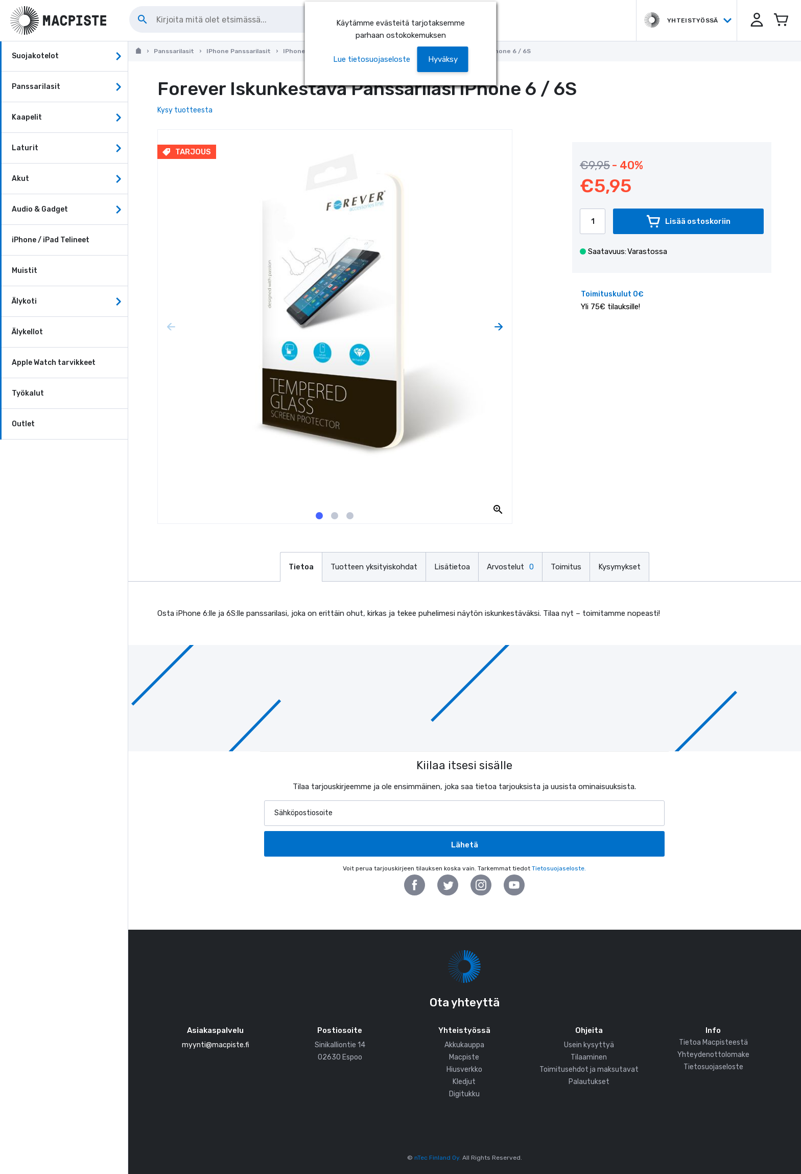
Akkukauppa (464, 1045)
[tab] (319, 515)
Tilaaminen (589, 1057)
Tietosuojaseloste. (559, 868)
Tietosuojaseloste (713, 1067)
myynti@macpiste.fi (215, 1045)
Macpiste (464, 1057)
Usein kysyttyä (589, 1045)
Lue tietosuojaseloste (371, 59)
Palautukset (589, 1081)
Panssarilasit (174, 51)
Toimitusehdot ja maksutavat (589, 1069)
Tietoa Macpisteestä (713, 1042)
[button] (755, 20)
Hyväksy (443, 59)
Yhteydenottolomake (713, 1054)
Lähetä (464, 844)
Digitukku (464, 1094)
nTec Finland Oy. (437, 1157)
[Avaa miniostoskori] (780, 20)
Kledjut (464, 1081)
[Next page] (498, 327)
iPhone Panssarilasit (238, 51)
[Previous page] (171, 327)
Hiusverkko (464, 1069)
